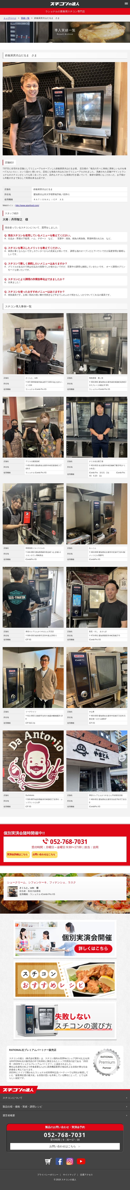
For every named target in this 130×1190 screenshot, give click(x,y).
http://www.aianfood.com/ (27, 205)
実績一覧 (25, 18)
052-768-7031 (65, 1135)
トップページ (10, 18)
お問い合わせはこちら (43, 854)
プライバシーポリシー (47, 1174)
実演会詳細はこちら (17, 854)
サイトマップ (69, 1174)
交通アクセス (86, 1174)
